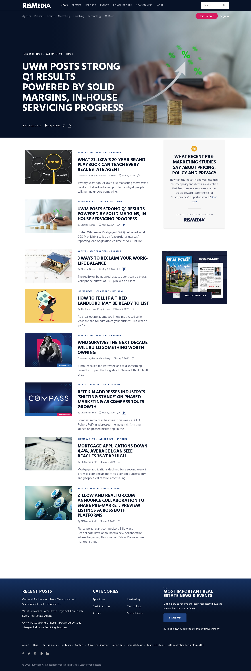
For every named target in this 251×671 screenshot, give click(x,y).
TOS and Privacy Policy (207, 629)
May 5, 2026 (107, 521)
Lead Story (102, 291)
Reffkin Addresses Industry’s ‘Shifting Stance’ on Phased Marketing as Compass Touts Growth (111, 400)
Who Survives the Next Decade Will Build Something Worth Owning (113, 347)
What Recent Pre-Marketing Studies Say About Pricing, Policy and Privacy (194, 165)
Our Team (66, 645)
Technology (94, 16)
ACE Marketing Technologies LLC (186, 645)
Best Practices (99, 152)
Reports (91, 5)
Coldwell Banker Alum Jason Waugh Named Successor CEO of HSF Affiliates (49, 602)
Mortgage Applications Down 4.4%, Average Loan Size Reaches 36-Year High (113, 451)
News (64, 5)
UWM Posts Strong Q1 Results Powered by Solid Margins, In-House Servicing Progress (113, 214)
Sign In (224, 16)
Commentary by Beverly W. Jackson (97, 176)
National (117, 291)
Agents (26, 16)
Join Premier (207, 16)
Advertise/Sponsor (98, 645)
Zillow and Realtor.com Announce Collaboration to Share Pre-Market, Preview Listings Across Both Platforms (111, 505)
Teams (51, 16)
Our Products (49, 645)
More (160, 5)
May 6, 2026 (52, 126)
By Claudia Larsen (87, 413)
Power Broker (122, 5)
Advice (97, 613)
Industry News (33, 53)
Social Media (135, 613)
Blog (35, 645)
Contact (79, 645)
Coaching (78, 16)
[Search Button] (225, 5)
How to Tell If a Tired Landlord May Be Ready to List (113, 301)
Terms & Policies (155, 645)
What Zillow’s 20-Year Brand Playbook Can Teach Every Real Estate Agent (111, 165)
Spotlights (99, 599)
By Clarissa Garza (32, 126)
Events (104, 5)
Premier (77, 5)
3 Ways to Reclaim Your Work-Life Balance (113, 261)
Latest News (55, 53)
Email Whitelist (135, 645)
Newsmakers (144, 5)
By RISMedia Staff (87, 462)
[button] (174, 617)
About (25, 645)
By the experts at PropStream (94, 309)
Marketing (64, 16)
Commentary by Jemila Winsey (94, 358)
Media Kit (117, 645)
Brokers (38, 16)
